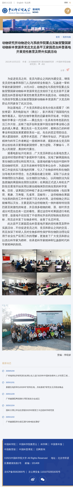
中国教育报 (10, 449)
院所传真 (38, 29)
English (20, 3)
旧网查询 (40, 449)
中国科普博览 (26, 449)
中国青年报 (56, 444)
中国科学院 (10, 444)
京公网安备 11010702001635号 (44, 472)
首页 (58, 37)
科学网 (44, 444)
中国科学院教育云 (28, 444)
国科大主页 (7, 3)
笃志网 (27, 3)
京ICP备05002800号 (14, 472)
